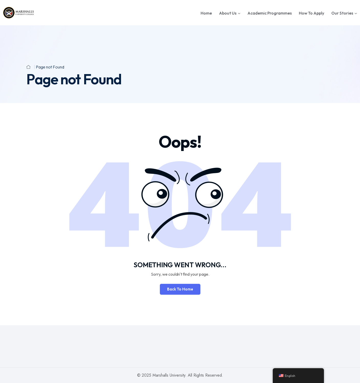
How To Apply (311, 13)
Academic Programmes (269, 13)
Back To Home (180, 289)
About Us (227, 13)
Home (206, 13)
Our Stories (342, 13)
